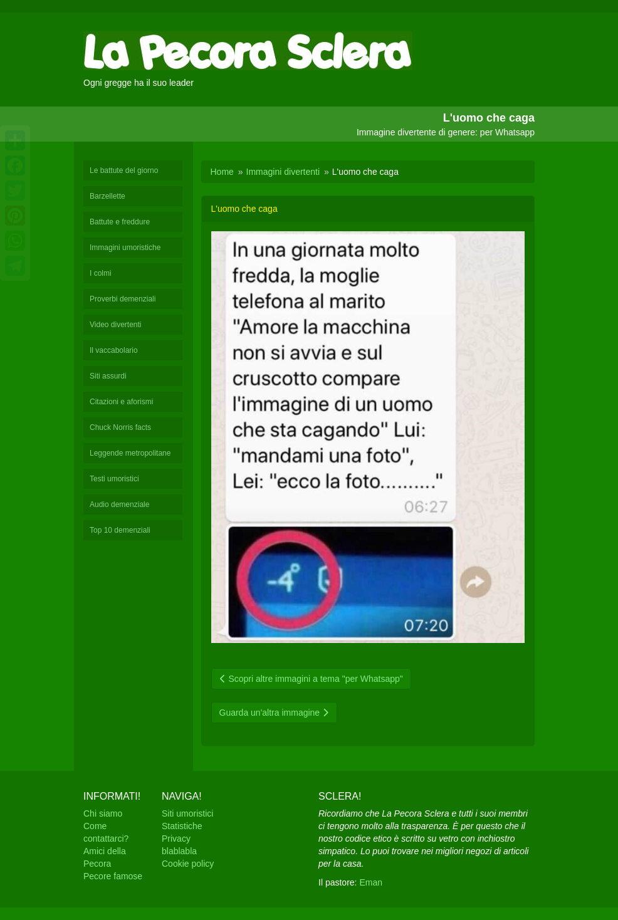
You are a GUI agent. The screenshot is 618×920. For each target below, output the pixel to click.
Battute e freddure (120, 221)
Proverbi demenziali (122, 299)
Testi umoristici (114, 478)
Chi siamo (102, 813)
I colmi (101, 273)
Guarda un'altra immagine (274, 713)
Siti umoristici (187, 813)
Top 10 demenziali (120, 530)
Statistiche (182, 826)
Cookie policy (188, 864)
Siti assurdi (108, 376)
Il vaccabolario (114, 350)
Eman (370, 882)
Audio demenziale (119, 504)
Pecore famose (112, 876)
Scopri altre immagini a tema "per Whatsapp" (311, 679)
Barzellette (107, 196)
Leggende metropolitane (130, 453)
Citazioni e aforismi (121, 401)
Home (222, 172)
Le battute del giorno (124, 170)
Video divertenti (116, 324)
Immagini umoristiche (125, 247)
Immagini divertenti (283, 172)
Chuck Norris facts (120, 427)
